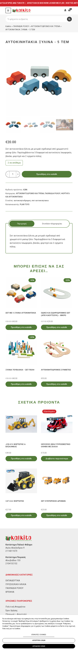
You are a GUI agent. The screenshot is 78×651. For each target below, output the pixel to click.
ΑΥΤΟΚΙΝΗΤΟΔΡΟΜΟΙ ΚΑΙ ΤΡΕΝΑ (45, 26)
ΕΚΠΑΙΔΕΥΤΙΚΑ (13, 580)
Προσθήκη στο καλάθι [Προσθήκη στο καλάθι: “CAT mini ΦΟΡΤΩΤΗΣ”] (21, 515)
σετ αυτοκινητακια (40, 200)
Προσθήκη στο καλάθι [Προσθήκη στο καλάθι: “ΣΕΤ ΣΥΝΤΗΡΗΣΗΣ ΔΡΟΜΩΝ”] (56, 515)
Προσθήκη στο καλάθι (46, 174)
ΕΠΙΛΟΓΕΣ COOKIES (39, 635)
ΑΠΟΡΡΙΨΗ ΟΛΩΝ (38, 640)
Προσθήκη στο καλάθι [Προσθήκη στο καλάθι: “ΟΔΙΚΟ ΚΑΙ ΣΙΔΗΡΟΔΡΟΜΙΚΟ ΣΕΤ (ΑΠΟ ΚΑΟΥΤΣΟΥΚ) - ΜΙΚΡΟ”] (56, 327)
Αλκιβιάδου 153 (13, 560)
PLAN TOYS (24, 204)
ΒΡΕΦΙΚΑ (10, 592)
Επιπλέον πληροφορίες (52, 224)
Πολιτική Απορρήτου (15, 606)
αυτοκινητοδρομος (22, 200)
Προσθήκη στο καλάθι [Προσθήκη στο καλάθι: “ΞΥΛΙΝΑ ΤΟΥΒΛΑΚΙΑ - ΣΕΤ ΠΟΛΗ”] (21, 384)
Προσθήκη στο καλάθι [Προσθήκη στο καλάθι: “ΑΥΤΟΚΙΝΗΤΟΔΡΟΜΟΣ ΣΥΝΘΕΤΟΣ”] (56, 384)
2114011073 (11, 551)
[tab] (21, 224)
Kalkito (8, 26)
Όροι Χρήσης (12, 610)
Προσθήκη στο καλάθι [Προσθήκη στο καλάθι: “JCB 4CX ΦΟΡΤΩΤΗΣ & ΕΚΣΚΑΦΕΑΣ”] (21, 458)
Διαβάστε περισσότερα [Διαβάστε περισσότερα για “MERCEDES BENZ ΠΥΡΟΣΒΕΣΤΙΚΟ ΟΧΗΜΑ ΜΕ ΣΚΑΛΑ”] (57, 458)
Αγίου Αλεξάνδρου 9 (15, 548)
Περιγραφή (22, 224)
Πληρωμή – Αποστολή (16, 614)
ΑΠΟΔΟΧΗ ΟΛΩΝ (38, 646)
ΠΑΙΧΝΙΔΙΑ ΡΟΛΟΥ (21, 26)
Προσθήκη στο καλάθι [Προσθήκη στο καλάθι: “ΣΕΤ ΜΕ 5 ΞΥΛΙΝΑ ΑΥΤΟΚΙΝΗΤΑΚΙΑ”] (21, 327)
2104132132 (11, 563)
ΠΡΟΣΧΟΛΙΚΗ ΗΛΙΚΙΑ (16, 584)
